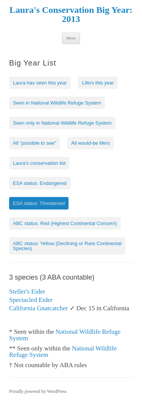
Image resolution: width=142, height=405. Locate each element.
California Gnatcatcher (38, 308)
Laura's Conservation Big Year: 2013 (71, 14)
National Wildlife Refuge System (65, 335)
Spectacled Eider (31, 299)
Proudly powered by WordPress (38, 391)
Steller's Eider (27, 291)
